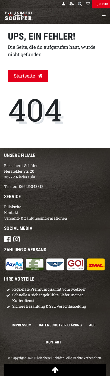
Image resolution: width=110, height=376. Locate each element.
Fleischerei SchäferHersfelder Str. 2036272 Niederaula (21, 171)
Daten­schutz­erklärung (60, 325)
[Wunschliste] (88, 4)
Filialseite (12, 206)
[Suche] (80, 4)
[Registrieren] (72, 4)
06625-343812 (31, 186)
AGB (92, 325)
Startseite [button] (28, 76)
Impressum (22, 325)
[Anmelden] (63, 4)
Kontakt (11, 212)
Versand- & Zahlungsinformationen (35, 218)
